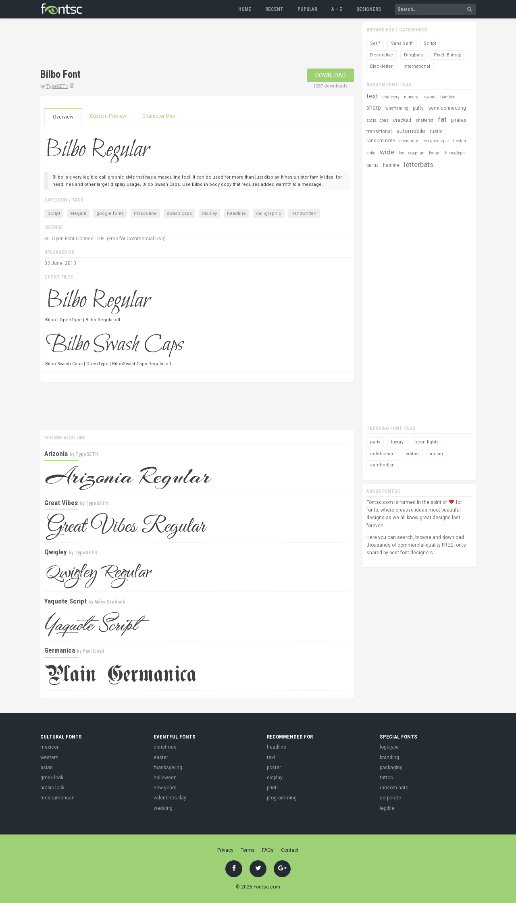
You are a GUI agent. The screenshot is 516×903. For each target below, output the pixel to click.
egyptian (416, 153)
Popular (307, 9)
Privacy (225, 850)
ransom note (380, 141)
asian (46, 767)
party (375, 442)
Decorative (381, 55)
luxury (397, 442)
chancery (391, 97)
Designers (368, 9)
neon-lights (426, 442)
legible (387, 808)
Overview (63, 117)
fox (401, 153)
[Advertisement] (187, 44)
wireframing (396, 108)
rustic (436, 131)
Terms (248, 850)
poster (274, 767)
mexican (50, 747)
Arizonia (56, 453)
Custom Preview (108, 116)
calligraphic (268, 213)
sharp (373, 107)
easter (161, 757)
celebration (382, 453)
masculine (145, 213)
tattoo (386, 777)
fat (442, 119)
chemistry (408, 141)
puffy (418, 108)
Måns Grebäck (109, 602)
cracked (402, 120)
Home (244, 9)
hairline (391, 165)
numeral (412, 97)
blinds (372, 165)
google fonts (110, 213)
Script (54, 213)
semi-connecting (447, 108)
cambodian (382, 465)
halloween (165, 777)
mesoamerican (57, 798)
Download (330, 75)
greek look (51, 777)
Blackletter (381, 66)
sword (430, 97)
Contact (290, 850)
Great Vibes (61, 503)
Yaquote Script (65, 601)
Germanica (59, 650)
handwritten (303, 213)
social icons (377, 120)
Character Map (158, 116)
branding (389, 757)
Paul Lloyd (93, 651)
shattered (424, 120)
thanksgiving (168, 767)
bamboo (447, 97)
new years (165, 788)
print (272, 788)
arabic (412, 453)
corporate (390, 798)
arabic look (52, 788)
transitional (379, 131)
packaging (391, 767)
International (417, 66)
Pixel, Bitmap (448, 55)
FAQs (268, 850)
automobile (410, 131)
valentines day (170, 798)
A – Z (336, 9)
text (372, 96)
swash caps (179, 213)
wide (387, 152)
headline (236, 213)
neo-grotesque (435, 141)
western (49, 757)
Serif (375, 43)
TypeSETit (57, 86)
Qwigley (55, 552)
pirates (458, 120)
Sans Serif (402, 43)
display (209, 213)
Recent (274, 9)
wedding (163, 808)
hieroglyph (455, 153)
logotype (389, 747)
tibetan (459, 141)
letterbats (418, 164)
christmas (165, 747)
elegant (78, 213)
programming (282, 798)
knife (370, 153)
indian (436, 453)
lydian (435, 153)
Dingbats (413, 55)
